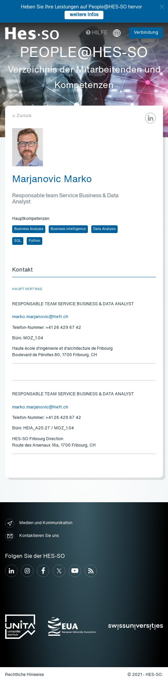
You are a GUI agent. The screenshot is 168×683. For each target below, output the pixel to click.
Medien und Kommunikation (38, 523)
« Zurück (21, 116)
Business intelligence (68, 229)
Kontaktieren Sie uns (32, 536)
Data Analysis (104, 229)
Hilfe (97, 33)
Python (34, 241)
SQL (17, 241)
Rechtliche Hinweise (24, 675)
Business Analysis (28, 229)
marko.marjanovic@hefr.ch (40, 317)
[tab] (84, 270)
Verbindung (146, 32)
